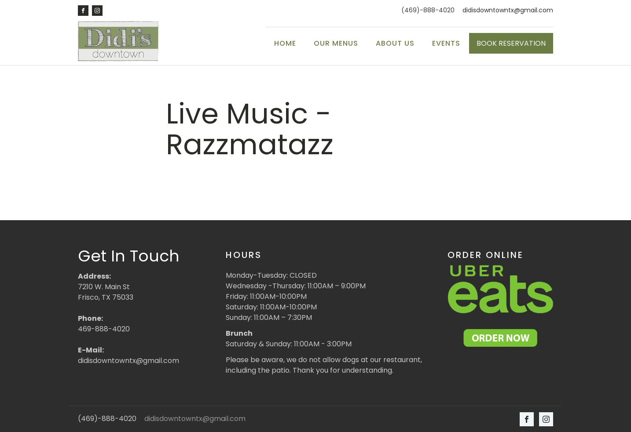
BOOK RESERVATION (511, 43)
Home (285, 43)
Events (446, 43)
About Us (395, 43)
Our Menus (336, 43)
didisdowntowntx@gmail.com (507, 10)
